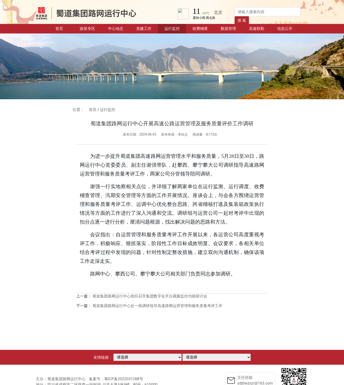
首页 (64, 28)
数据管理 (228, 28)
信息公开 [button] (284, 28)
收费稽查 (200, 28)
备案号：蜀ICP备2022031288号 (116, 379)
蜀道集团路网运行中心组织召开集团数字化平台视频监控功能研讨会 (149, 296)
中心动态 (115, 28)
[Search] (268, 11)
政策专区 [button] (87, 28)
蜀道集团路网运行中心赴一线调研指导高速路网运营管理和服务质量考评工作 (157, 305)
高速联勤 (256, 28)
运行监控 (172, 28)
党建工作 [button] (143, 28)
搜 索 (241, 20)
